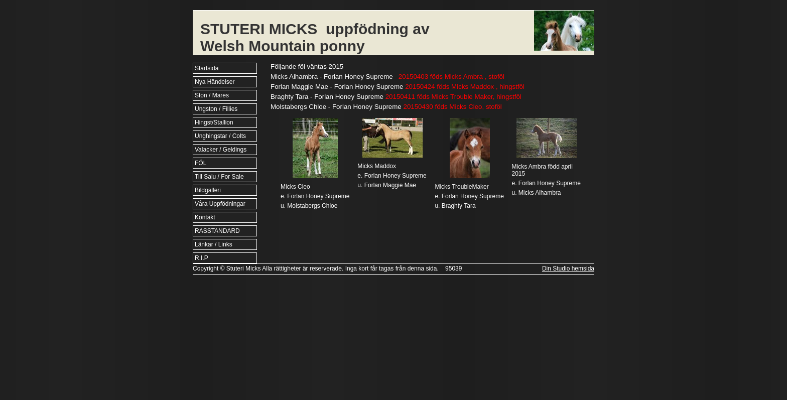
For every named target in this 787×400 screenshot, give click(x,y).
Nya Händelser (214, 81)
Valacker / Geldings (220, 149)
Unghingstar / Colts (220, 136)
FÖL (200, 163)
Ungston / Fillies (216, 108)
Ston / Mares (212, 95)
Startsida (206, 68)
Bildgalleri (208, 190)
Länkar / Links (213, 244)
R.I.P (201, 257)
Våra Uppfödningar (220, 203)
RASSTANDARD (217, 230)
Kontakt (205, 217)
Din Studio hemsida (568, 268)
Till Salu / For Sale (219, 176)
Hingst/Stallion (214, 122)
